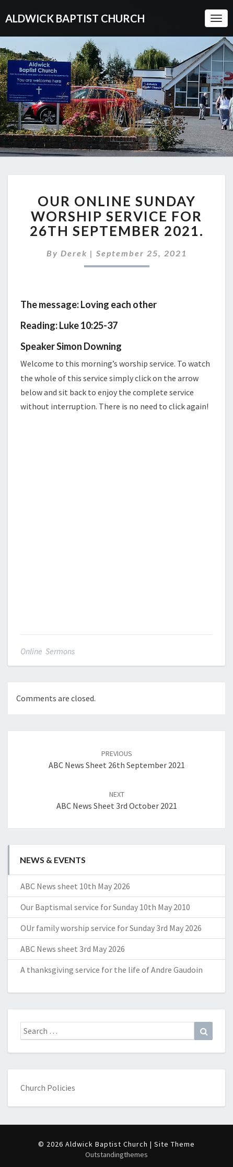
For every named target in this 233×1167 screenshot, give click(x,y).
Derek (74, 253)
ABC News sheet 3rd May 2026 (72, 949)
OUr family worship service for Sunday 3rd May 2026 (111, 928)
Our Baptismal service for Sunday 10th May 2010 (105, 907)
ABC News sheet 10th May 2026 (75, 886)
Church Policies (47, 1087)
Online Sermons (47, 651)
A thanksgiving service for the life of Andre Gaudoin (111, 969)
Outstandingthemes (116, 1154)
